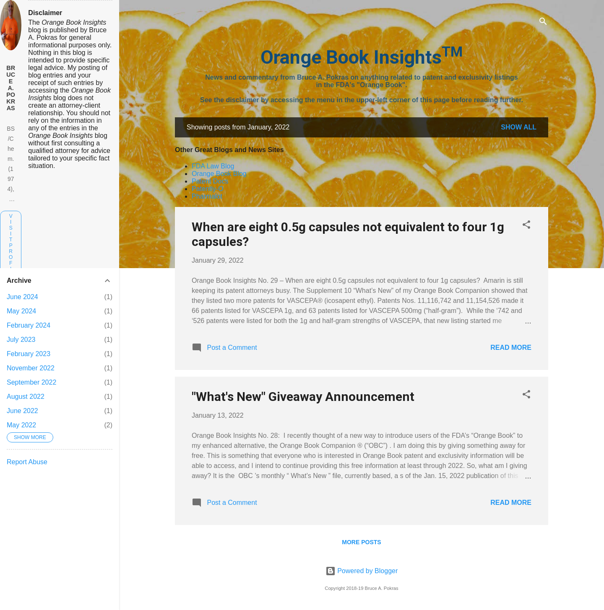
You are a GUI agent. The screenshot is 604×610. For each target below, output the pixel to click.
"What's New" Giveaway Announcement (303, 396)
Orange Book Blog (219, 173)
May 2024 (21, 311)
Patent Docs (210, 181)
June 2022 (22, 410)
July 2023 (21, 339)
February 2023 (28, 353)
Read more (510, 347)
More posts (361, 542)
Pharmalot (207, 196)
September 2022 (31, 382)
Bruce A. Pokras (10, 88)
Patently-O (208, 188)
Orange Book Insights (361, 57)
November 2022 (31, 368)
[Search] (543, 23)
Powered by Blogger (361, 570)
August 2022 (25, 396)
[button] (526, 226)
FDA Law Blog (213, 166)
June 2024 (22, 296)
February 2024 (28, 325)
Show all (518, 127)
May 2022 (21, 425)
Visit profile (11, 248)
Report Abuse (27, 461)
